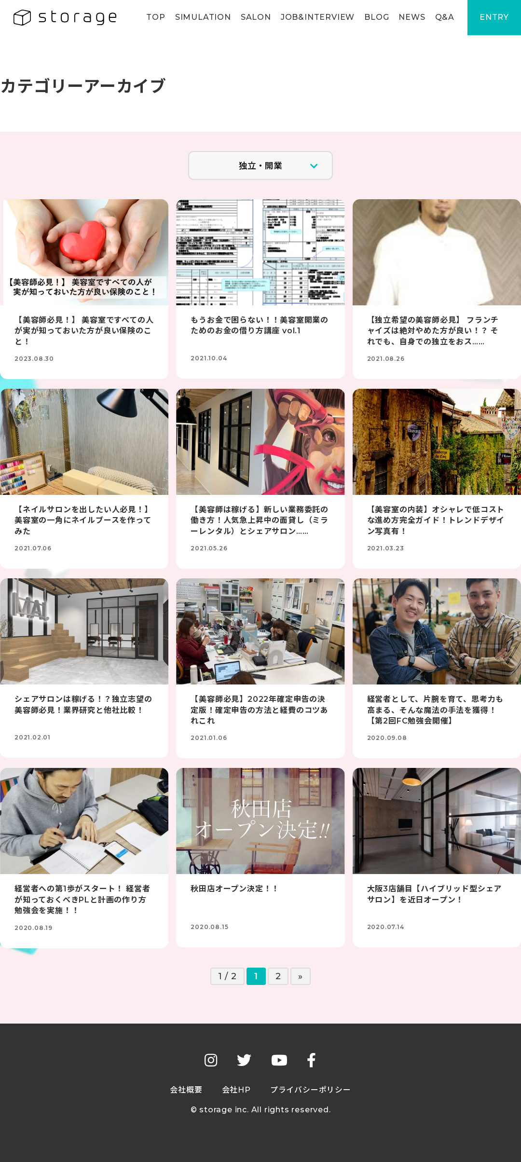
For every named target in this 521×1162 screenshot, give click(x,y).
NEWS (410, 17)
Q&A (443, 17)
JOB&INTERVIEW (316, 17)
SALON (254, 17)
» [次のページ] (300, 976)
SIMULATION (202, 17)
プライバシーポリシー (310, 1089)
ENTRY (493, 17)
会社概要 (186, 1089)
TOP (154, 17)
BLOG (375, 17)
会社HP (236, 1089)
